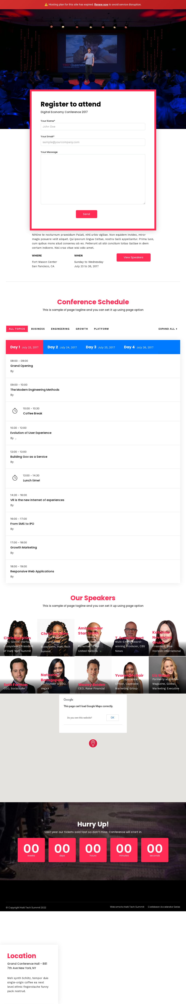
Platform (101, 328)
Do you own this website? (79, 718)
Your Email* (93, 139)
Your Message (93, 177)
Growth (82, 328)
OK (112, 717)
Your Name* (93, 123)
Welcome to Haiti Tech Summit (127, 906)
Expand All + (168, 328)
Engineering (60, 328)
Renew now (101, 4)
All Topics (17, 328)
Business (38, 328)
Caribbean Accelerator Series (164, 906)
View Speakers (133, 257)
